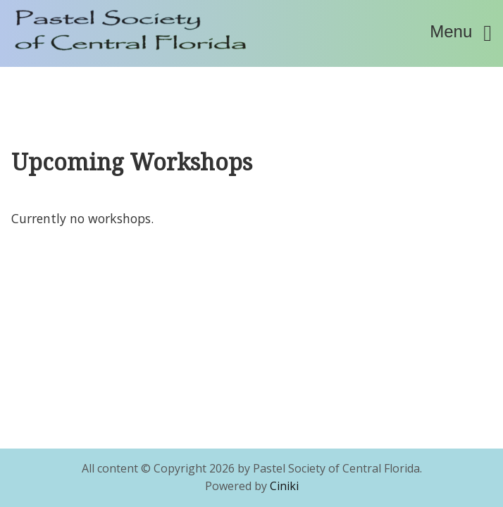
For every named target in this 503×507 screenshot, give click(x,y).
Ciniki (284, 486)
